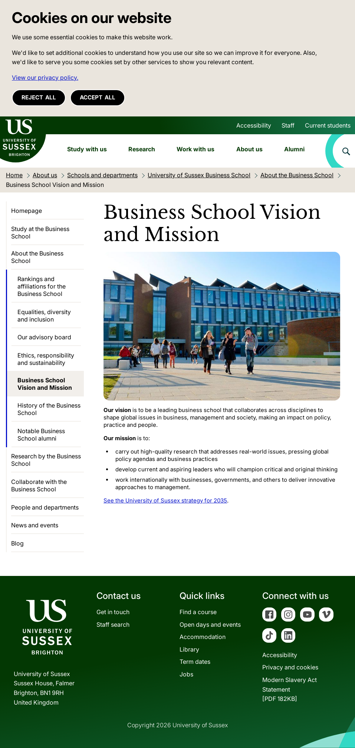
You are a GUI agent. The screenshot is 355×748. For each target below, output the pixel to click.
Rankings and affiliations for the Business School (41, 286)
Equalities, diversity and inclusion (44, 315)
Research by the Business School (46, 459)
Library (189, 649)
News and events (34, 525)
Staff (288, 125)
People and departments (45, 507)
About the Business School (37, 257)
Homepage (26, 210)
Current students (328, 125)
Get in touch (112, 612)
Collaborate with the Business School (39, 485)
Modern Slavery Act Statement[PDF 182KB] (289, 689)
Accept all (97, 97)
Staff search (112, 624)
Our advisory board (44, 337)
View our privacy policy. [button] (45, 77)
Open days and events (210, 624)
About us (249, 149)
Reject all (39, 97)
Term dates (195, 661)
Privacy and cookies (290, 667)
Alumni (294, 149)
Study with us (87, 149)
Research (141, 149)
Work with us (195, 149)
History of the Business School (48, 409)
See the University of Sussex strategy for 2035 (165, 500)
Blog (17, 543)
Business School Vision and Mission (44, 383)
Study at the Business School (40, 232)
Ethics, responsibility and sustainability (45, 359)
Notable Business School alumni (41, 434)
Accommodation (203, 636)
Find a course (198, 612)
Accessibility (253, 125)
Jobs (186, 674)
